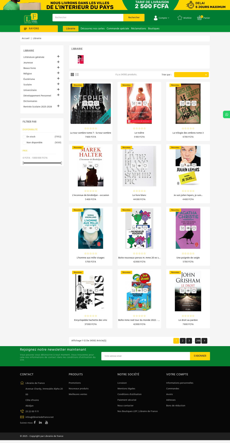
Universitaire (30, 90)
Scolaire (28, 85)
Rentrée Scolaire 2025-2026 (38, 107)
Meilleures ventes (78, 396)
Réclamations (138, 29)
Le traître (139, 133)
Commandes (172, 390)
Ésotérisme (29, 79)
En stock (43, 137)
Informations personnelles (179, 385)
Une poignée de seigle (188, 259)
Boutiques (153, 29)
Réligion (28, 74)
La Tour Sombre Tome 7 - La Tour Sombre (90, 133)
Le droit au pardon (188, 322)
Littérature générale (34, 57)
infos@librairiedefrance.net (40, 419)
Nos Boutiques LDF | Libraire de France (138, 413)
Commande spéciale (118, 29)
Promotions (75, 385)
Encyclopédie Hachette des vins (90, 322)
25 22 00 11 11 (32, 413)
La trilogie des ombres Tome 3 (188, 133)
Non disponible (43, 142)
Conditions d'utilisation (130, 396)
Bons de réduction (175, 407)
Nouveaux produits (79, 390)
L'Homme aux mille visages (90, 259)
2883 (198, 342)
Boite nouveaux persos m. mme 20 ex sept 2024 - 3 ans (146, 259)
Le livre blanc (139, 196)
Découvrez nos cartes (92, 29)
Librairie (70, 29)
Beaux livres (30, 68)
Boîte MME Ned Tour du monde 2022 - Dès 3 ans (143, 322)
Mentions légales (126, 390)
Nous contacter (126, 407)
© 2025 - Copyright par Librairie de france (41, 438)
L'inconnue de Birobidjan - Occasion (90, 196)
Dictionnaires (30, 101)
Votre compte (177, 376)
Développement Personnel (37, 96)
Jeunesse (28, 63)
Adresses (171, 402)
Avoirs (169, 396)
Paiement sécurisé (127, 402)
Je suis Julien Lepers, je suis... (188, 196)
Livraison (122, 385)
